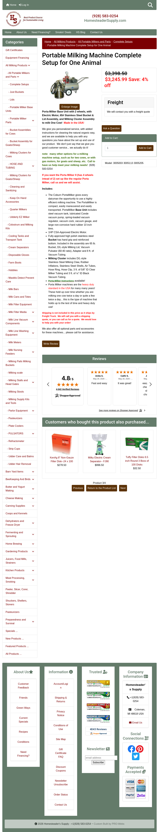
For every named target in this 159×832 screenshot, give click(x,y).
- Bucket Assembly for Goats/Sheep (19, 143)
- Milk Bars (12, 289)
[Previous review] (48, 384)
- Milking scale (14, 372)
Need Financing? (41, 32)
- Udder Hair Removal (18, 464)
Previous (78, 488)
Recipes (23, 731)
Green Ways (23, 708)
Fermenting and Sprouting (20, 534)
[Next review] (150, 384)
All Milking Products (65, 41)
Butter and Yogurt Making (20, 489)
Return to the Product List (102, 488)
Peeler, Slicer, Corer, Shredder (17, 591)
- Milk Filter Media (20, 312)
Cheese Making (20, 498)
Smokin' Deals (63, 32)
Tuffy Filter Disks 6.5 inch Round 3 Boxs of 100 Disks (137, 461)
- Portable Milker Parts (20, 120)
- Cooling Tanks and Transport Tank (17, 238)
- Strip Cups (13, 448)
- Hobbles (12, 270)
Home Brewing (20, 543)
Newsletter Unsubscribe (61, 782)
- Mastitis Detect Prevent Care (20, 280)
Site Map (61, 739)
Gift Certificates (14, 50)
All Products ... (14, 654)
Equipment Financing (17, 57)
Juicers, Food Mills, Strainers (20, 561)
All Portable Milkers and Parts (94, 41)
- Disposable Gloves (17, 255)
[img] (68, 384)
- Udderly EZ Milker (18, 217)
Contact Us (96, 32)
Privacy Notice (61, 713)
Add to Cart (145, 148)
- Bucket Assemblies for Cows (18, 132)
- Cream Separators (17, 247)
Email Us (135, 722)
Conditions (23, 742)
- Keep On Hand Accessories (16, 200)
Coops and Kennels (16, 513)
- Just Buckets (15, 92)
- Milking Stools (15, 391)
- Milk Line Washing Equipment (20, 333)
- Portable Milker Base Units (19, 109)
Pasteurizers (12, 612)
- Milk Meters (13, 342)
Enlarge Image (69, 106)
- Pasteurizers (14, 418)
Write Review (50, 343)
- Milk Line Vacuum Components (20, 321)
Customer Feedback (23, 686)
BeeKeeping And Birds (20, 479)
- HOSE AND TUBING (20, 166)
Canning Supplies (20, 505)
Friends (23, 697)
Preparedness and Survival (20, 621)
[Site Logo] (28, 19)
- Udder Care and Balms (20, 456)
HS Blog (80, 32)
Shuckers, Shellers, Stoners (16, 602)
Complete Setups (123, 41)
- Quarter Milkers (16, 209)
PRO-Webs (118, 824)
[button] (150, 5)
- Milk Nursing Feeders (20, 352)
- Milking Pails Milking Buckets (18, 363)
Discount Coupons (61, 769)
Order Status (61, 794)
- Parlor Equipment (20, 410)
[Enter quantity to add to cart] (121, 148)
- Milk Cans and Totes (18, 296)
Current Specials (23, 720)
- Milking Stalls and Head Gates (20, 382)
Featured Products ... (17, 646)
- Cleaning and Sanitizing (15, 188)
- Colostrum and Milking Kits (19, 226)
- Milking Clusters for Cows (18, 154)
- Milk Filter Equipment (19, 304)
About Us (21, 32)
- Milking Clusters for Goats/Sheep (18, 177)
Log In (24, 5)
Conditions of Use (61, 727)
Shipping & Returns (61, 699)
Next (123, 488)
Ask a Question (111, 128)
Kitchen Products (20, 570)
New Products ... (15, 638)
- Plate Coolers (14, 426)
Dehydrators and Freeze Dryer (20, 523)
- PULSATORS (20, 433)
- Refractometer (15, 441)
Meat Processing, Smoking (20, 580)
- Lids (10, 99)
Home (11, 5)
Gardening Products (20, 551)
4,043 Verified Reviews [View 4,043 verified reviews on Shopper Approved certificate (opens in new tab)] (67, 389)
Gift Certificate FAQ (60, 753)
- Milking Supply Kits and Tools (17, 401)
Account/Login (61, 686)
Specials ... (12, 631)
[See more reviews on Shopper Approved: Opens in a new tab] (118, 410)
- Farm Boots (13, 262)
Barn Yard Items (20, 471)
